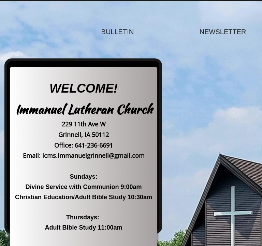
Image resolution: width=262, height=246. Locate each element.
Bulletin (117, 32)
